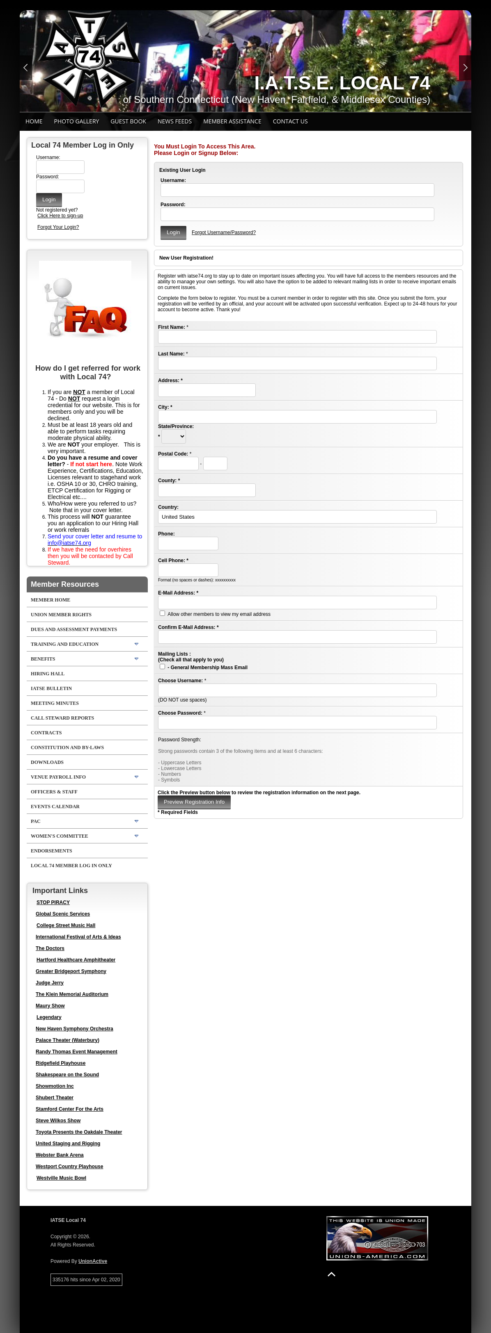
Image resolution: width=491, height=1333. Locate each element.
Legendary (49, 1017)
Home (34, 121)
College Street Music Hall (66, 925)
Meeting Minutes (55, 703)
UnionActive (92, 1261)
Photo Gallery (76, 121)
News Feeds (175, 121)
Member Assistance (232, 121)
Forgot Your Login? (58, 227)
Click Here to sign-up (60, 216)
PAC (36, 821)
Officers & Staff (54, 792)
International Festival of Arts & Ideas (78, 937)
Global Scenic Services (63, 914)
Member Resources (65, 584)
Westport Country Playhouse (69, 1166)
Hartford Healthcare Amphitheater (76, 960)
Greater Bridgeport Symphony (71, 971)
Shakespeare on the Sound (67, 1075)
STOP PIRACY (53, 902)
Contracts (46, 733)
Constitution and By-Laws (67, 747)
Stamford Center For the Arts (69, 1109)
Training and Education (65, 644)
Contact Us (290, 121)
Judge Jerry (50, 983)
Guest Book (128, 121)
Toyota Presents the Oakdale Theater (79, 1132)
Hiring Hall (47, 674)
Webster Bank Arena (60, 1155)
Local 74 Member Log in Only (71, 865)
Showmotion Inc (55, 1086)
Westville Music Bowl (61, 1178)
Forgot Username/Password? (224, 232)
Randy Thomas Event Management (76, 1052)
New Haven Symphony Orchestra (74, 1029)
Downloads (47, 762)
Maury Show (50, 1006)
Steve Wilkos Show (58, 1120)
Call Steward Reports (62, 718)
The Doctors (50, 948)
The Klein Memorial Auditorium (72, 994)
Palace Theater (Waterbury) (67, 1040)
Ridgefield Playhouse (60, 1063)
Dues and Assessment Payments (74, 629)
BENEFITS (43, 659)
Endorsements (51, 851)
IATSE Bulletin (51, 688)
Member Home (50, 600)
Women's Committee (59, 836)
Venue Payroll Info (58, 777)
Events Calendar (55, 806)
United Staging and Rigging (68, 1143)
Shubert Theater (54, 1098)
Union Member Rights (61, 615)
